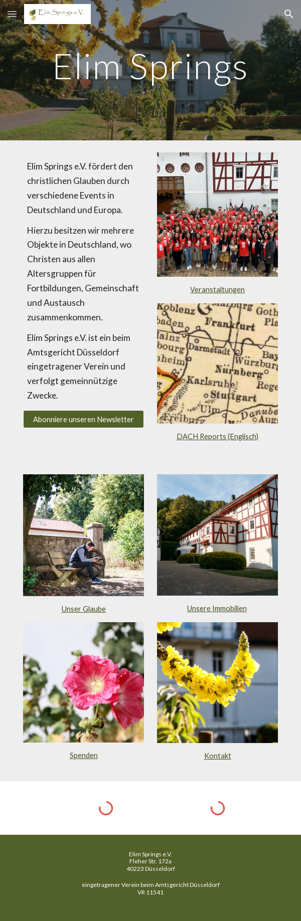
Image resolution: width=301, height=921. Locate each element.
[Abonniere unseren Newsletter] (83, 419)
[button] (12, 14)
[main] (150, 70)
